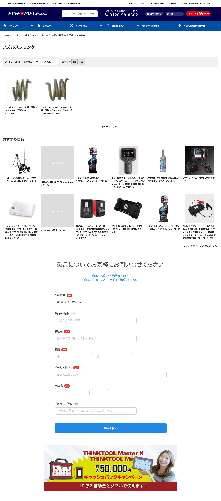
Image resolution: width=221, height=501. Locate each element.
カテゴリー (10, 25)
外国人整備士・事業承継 (191, 25)
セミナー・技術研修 (150, 25)
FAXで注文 (207, 3)
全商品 (6, 35)
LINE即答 (194, 3)
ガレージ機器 (78, 25)
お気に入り (145, 3)
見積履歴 (172, 3)
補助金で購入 (115, 25)
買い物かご (132, 3)
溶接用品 (81, 35)
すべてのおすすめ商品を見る (201, 246)
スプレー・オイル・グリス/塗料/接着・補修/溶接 (52, 35)
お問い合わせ (153, 13)
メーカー (44, 25)
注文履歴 (183, 3)
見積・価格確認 (159, 3)
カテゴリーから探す (20, 35)
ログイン (172, 13)
